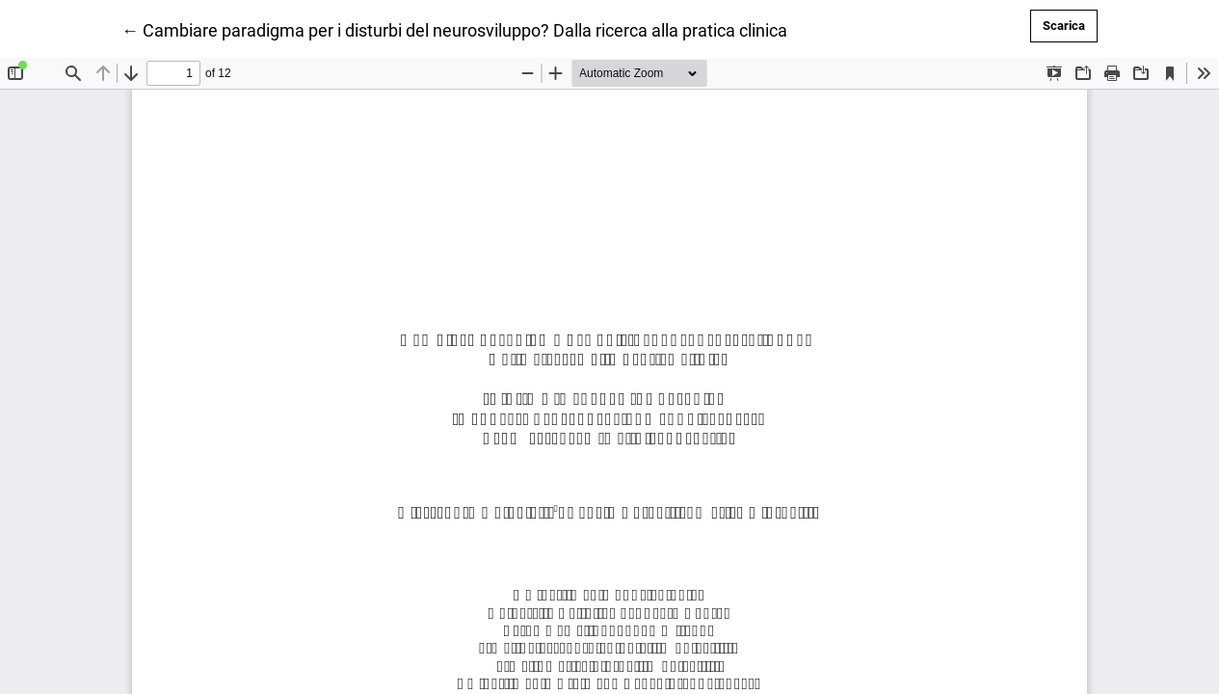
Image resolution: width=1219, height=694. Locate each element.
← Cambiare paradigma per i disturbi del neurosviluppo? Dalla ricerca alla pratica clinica (454, 28)
